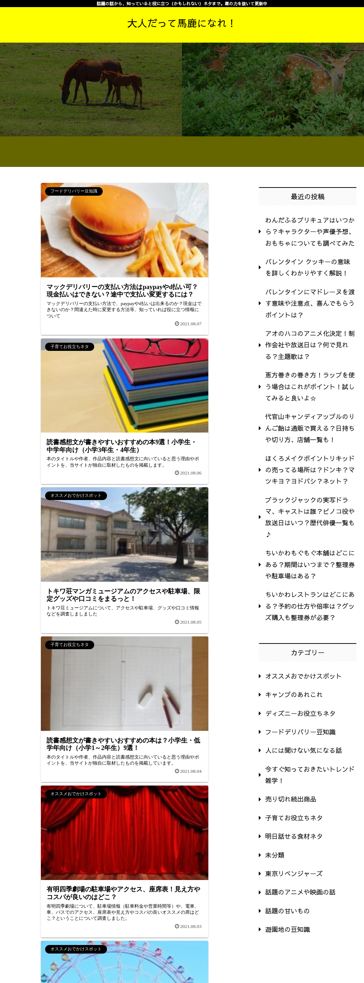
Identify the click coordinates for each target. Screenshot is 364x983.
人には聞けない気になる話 (303, 750)
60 (162, 751)
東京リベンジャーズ (294, 873)
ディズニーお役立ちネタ (300, 713)
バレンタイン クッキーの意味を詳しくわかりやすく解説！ (307, 267)
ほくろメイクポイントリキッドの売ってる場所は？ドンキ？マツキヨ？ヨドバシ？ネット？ (310, 470)
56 (86, 751)
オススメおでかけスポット (303, 676)
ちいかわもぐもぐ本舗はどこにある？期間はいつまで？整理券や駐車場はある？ (310, 564)
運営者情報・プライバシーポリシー (313, 961)
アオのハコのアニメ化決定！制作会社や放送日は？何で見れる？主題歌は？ (310, 345)
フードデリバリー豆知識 (300, 731)
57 (105, 751)
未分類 (274, 855)
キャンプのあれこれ (294, 694)
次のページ (124, 726)
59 (143, 751)
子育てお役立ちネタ (294, 817)
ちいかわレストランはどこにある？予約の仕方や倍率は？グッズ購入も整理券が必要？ (310, 606)
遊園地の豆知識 (287, 929)
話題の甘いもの (287, 910)
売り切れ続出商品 (290, 798)
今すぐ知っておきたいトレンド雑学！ (310, 775)
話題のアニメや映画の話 (300, 891)
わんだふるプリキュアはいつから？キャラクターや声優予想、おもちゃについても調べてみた (310, 232)
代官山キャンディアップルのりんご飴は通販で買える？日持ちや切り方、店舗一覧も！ (310, 428)
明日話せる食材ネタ (294, 836)
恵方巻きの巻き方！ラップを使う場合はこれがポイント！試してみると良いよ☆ (310, 386)
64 (201, 751)
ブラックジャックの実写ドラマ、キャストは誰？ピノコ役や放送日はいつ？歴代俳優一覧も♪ (310, 517)
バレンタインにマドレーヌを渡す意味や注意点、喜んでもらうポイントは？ (310, 303)
